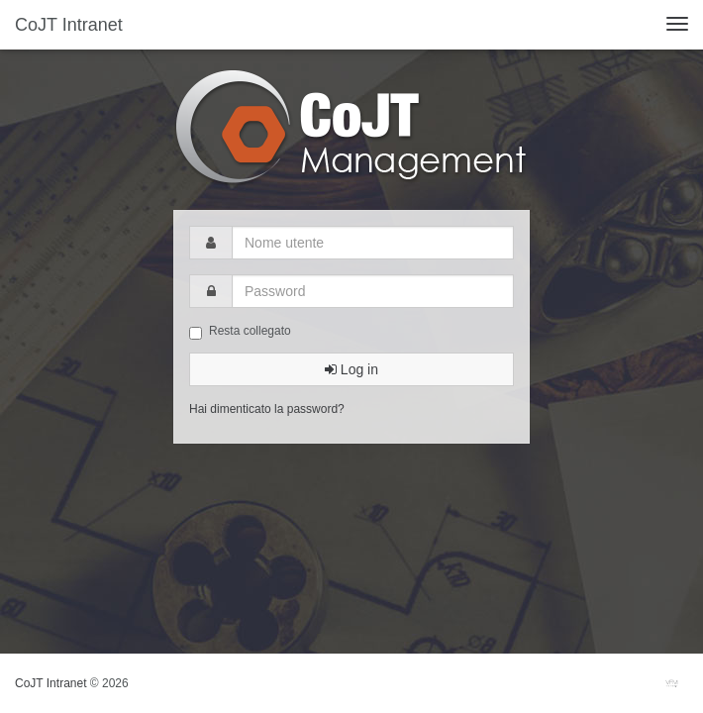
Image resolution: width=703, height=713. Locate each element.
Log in (351, 369)
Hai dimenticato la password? (267, 409)
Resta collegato (240, 332)
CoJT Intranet (69, 25)
